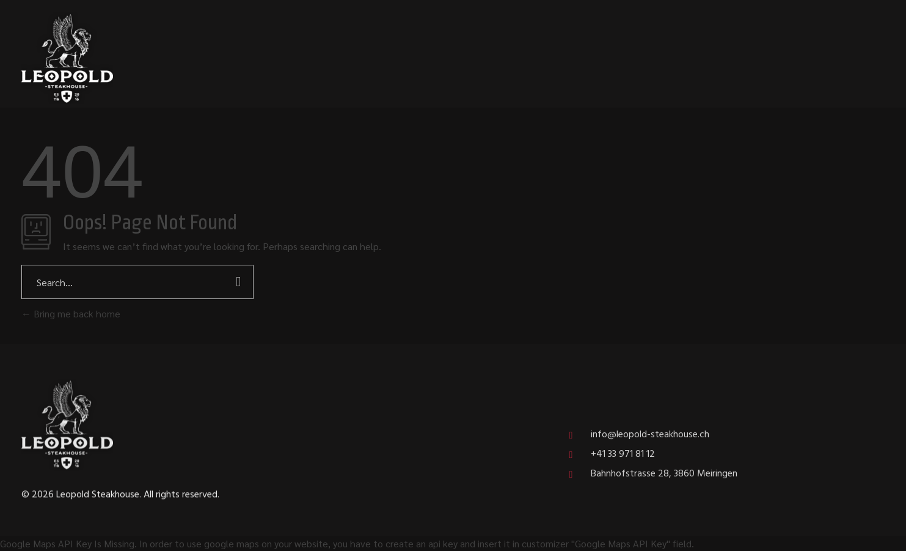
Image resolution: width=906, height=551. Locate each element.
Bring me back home (70, 313)
